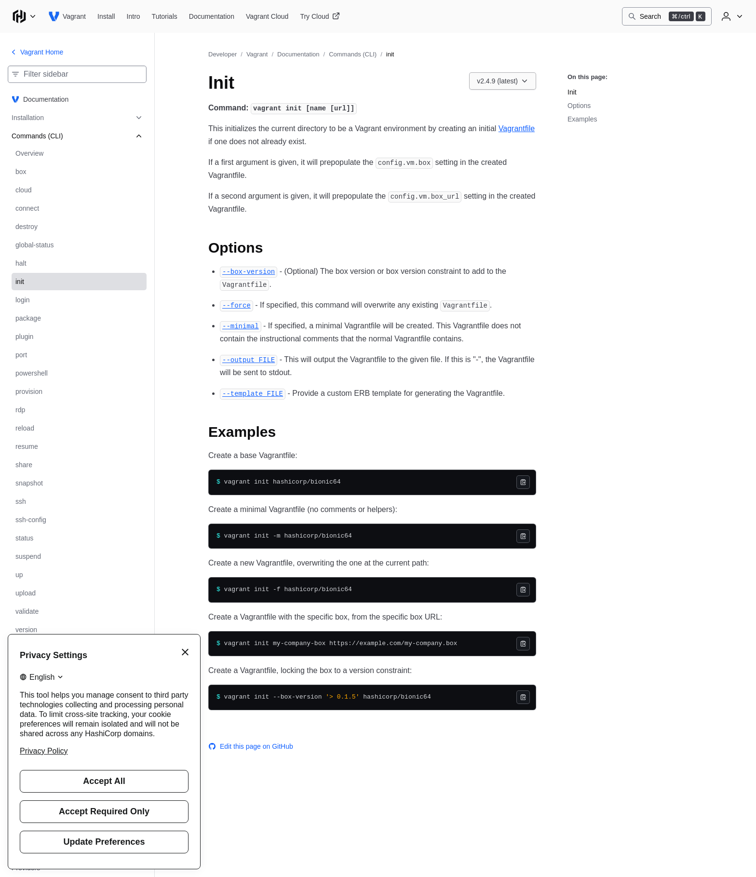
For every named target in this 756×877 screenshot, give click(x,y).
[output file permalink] (248, 359)
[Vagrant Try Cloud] (319, 16)
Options (579, 105)
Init (572, 92)
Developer (222, 54)
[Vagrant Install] (106, 16)
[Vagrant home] (67, 16)
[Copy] (523, 482)
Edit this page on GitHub (250, 746)
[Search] (667, 16)
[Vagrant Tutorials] (164, 16)
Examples (582, 119)
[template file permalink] (252, 393)
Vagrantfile (517, 128)
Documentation (298, 54)
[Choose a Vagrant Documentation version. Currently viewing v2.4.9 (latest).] (502, 81)
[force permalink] (236, 305)
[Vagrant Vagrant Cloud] (267, 16)
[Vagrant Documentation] (211, 16)
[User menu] (730, 16)
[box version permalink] (248, 271)
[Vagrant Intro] (133, 16)
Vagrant (257, 54)
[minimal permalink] (240, 326)
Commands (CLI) (353, 54)
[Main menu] (24, 16)
